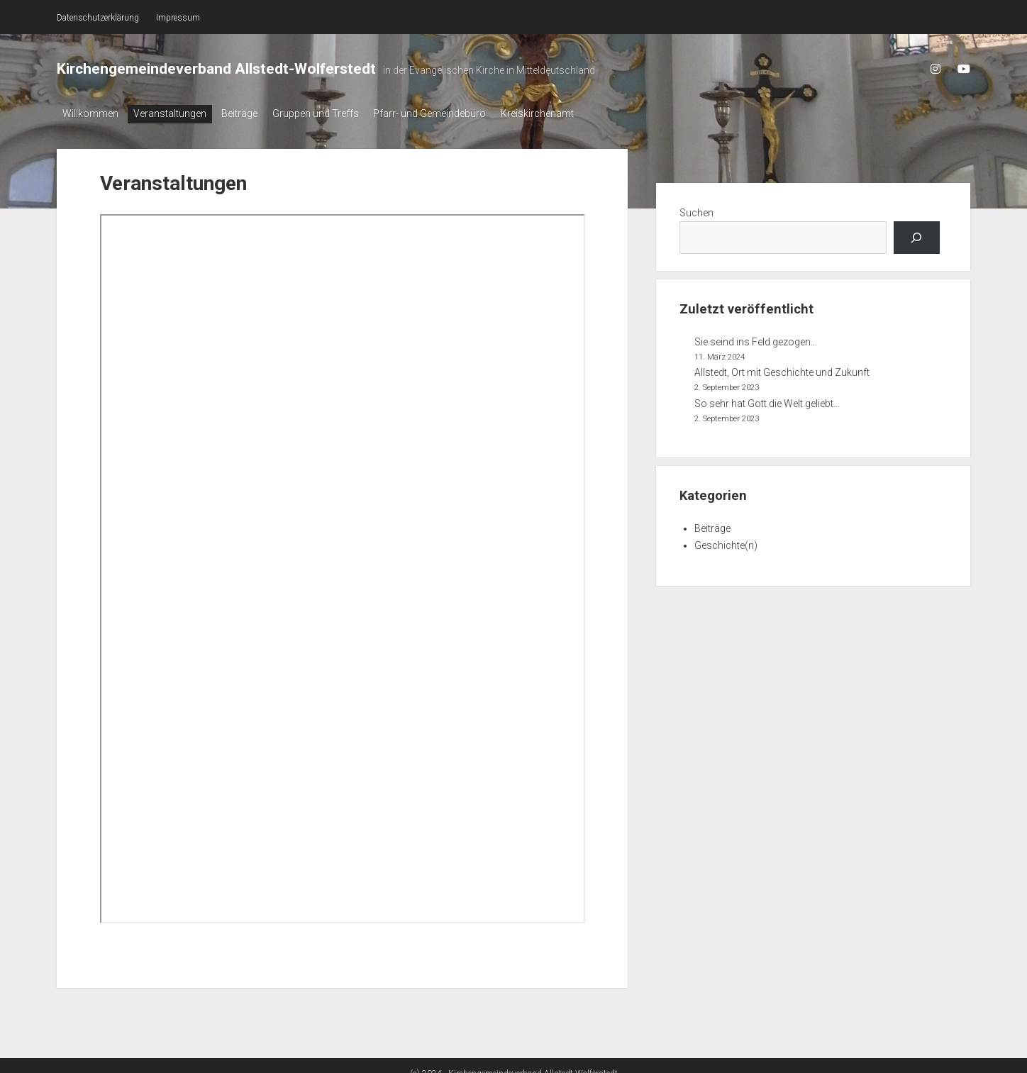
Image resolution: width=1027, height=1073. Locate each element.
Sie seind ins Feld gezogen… (755, 337)
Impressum (178, 18)
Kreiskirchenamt (569, 113)
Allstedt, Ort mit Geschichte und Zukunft (782, 368)
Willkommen (90, 113)
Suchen (696, 208)
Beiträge (252, 113)
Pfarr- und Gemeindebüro (455, 113)
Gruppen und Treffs (335, 113)
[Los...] (917, 233)
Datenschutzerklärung (98, 18)
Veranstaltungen (176, 113)
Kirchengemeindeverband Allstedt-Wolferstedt (216, 68)
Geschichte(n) (725, 541)
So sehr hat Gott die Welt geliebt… (767, 399)
